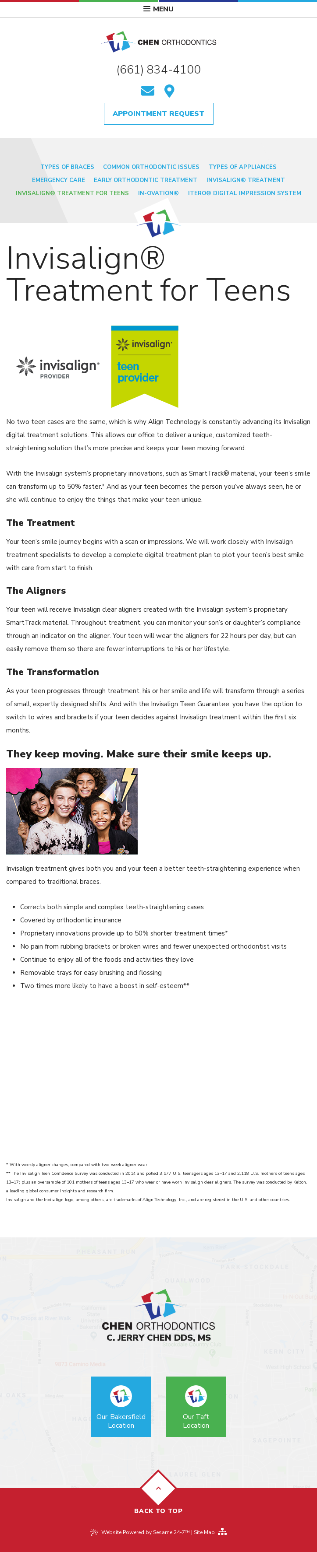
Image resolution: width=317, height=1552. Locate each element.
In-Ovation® (158, 193)
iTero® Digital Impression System (244, 193)
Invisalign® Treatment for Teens (72, 193)
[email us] (148, 92)
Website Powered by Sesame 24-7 (145, 1532)
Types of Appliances (243, 167)
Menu (158, 9)
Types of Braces (67, 167)
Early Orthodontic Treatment (145, 180)
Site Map (204, 1532)
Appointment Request (158, 114)
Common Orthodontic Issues (151, 167)
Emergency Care (58, 180)
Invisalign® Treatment (246, 180)
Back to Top (158, 1494)
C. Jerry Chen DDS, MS (159, 1338)
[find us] (170, 92)
